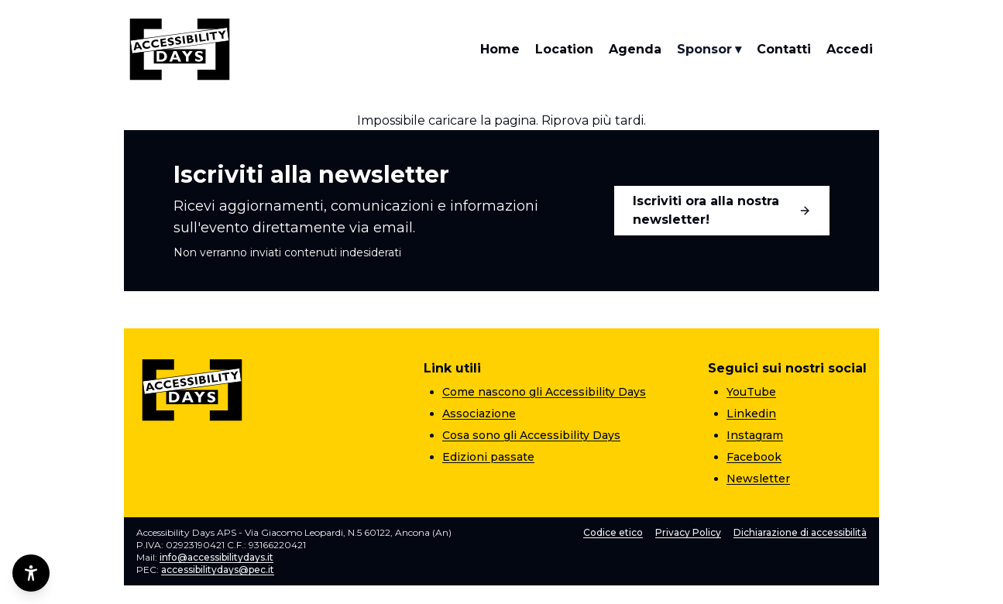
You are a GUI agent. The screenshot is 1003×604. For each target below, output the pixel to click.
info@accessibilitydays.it (216, 557)
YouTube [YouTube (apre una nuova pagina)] (751, 392)
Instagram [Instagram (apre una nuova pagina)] (754, 435)
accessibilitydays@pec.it (217, 569)
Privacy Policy (688, 532)
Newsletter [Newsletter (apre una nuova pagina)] (758, 479)
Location (564, 49)
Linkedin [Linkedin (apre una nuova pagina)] (751, 413)
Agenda (635, 49)
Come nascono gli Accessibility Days (544, 392)
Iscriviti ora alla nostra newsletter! (722, 210)
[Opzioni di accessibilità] (31, 573)
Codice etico (613, 532)
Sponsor (709, 49)
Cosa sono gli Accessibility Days (531, 435)
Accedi (849, 49)
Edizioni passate (488, 457)
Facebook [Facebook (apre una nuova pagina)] (753, 457)
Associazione (479, 413)
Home (500, 49)
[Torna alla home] (179, 50)
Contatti (784, 49)
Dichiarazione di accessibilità (800, 532)
